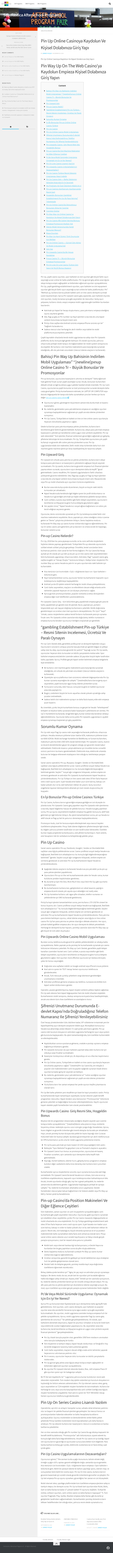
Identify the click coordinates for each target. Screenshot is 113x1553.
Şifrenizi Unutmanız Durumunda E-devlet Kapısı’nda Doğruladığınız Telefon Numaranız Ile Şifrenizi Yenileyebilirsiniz (63, 138)
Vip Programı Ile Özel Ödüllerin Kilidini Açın (63, 185)
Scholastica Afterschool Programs (32, 14)
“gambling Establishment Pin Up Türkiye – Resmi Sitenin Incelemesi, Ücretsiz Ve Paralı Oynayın (63, 113)
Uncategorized (46, 31)
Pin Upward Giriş (52, 103)
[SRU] (108, 1547)
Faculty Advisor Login (63, 1540)
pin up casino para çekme (57, 397)
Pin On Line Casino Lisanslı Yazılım (60, 163)
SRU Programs (41, 4)
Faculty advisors (48, 1540)
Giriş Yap (49, 249)
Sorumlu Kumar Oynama (56, 119)
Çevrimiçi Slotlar (52, 211)
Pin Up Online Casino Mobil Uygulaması (62, 132)
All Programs (18, 4)
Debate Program (19, 75)
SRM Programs (29, 4)
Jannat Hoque (47, 53)
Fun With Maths (19, 57)
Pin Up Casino (52, 129)
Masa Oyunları (52, 233)
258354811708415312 (71, 1519)
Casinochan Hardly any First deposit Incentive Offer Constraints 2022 (96, 1521)
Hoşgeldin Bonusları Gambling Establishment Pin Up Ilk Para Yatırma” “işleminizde (62, 198)
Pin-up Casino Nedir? (54, 106)
